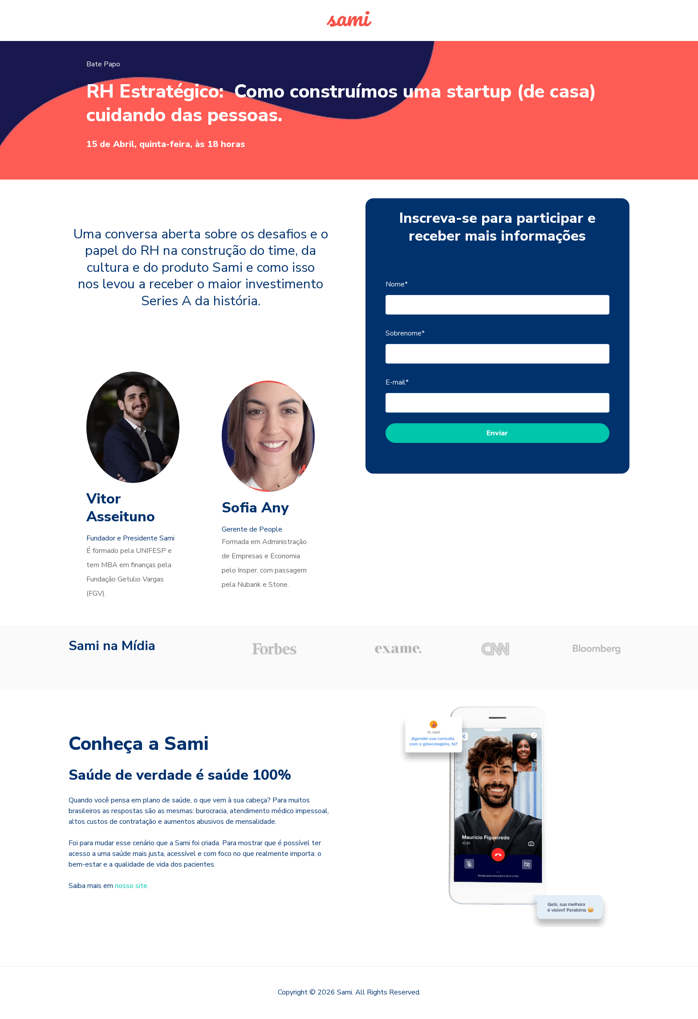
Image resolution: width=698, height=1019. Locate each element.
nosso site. (132, 886)
